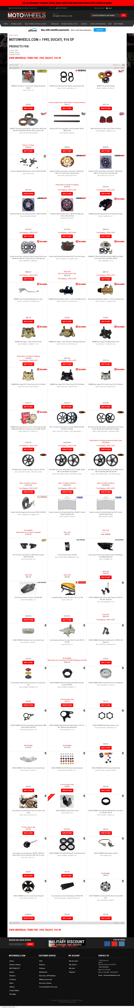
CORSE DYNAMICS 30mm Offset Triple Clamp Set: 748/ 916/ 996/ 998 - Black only (106, 598)
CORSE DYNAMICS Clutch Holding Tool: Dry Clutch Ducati (28, 768)
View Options (28, 620)
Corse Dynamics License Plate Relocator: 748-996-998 (67, 896)
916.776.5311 (104, 967)
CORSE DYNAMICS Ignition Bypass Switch (106, 853)
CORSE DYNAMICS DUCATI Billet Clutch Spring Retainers (67, 768)
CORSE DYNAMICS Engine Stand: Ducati (67, 810)
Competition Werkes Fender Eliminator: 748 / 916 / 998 (67, 597)
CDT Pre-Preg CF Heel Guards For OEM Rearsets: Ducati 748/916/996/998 (28, 556)
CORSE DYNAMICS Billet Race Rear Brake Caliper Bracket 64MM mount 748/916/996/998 (28, 726)
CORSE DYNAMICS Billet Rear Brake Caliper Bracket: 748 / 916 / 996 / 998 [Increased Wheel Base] (67, 726)
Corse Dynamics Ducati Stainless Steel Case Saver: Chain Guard (28, 811)
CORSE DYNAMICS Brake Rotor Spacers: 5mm (106, 725)
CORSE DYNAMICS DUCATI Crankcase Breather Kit (106, 768)
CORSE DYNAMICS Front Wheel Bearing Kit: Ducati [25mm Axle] (67, 853)
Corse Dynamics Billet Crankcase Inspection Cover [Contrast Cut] (28, 684)
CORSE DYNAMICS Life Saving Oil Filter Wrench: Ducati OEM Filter (106, 897)
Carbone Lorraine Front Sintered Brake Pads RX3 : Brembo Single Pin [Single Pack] (105, 513)
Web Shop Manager (70, 1002)
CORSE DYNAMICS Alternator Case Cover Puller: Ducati (28, 640)
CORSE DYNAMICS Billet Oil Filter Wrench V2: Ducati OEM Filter (105, 683)
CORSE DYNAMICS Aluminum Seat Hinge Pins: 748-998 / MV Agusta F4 (106, 641)
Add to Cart (105, 577)
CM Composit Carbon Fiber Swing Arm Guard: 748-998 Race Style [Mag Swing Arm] (106, 556)
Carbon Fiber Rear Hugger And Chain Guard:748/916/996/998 (28, 512)
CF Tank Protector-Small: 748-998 (67, 555)
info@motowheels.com (111, 975)
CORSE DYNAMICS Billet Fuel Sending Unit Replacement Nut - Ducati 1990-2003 (67, 684)
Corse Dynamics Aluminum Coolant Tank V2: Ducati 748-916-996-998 (67, 641)
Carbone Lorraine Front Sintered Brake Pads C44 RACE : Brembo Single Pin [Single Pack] (67, 513)
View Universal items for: (35, 929)
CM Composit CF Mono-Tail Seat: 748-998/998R (28, 597)
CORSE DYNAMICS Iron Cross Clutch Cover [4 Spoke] (28, 896)
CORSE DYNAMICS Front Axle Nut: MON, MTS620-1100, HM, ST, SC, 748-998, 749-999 (106, 811)
